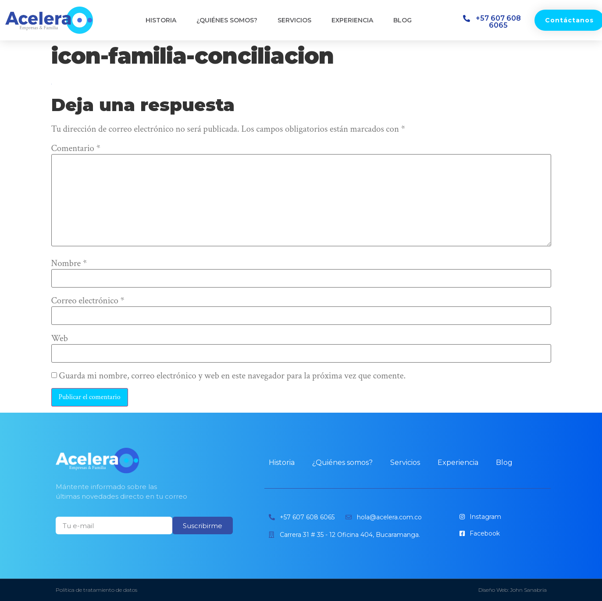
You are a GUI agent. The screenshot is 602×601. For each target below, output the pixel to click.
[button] (494, 22)
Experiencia (352, 20)
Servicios (294, 20)
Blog (402, 20)
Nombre (69, 263)
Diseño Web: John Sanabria (512, 590)
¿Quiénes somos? (226, 20)
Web (59, 338)
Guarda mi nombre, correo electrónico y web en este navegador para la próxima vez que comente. (232, 376)
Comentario (75, 148)
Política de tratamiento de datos (96, 590)
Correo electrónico (88, 301)
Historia (161, 20)
